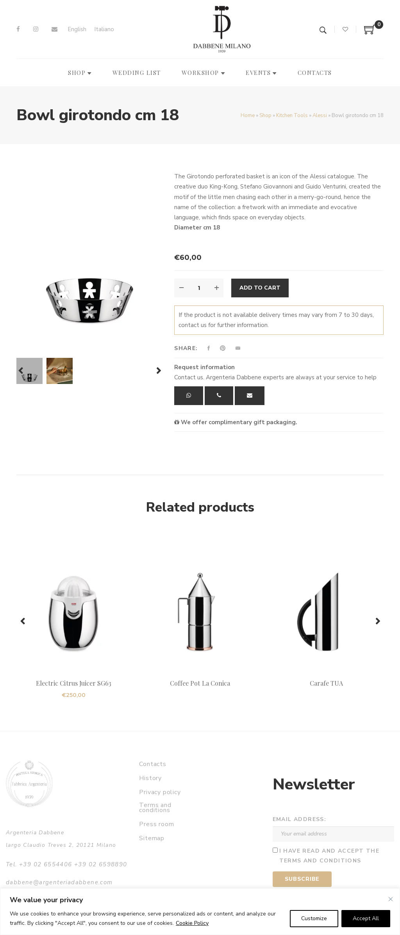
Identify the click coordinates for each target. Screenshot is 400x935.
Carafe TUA (326, 683)
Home (248, 115)
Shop (265, 115)
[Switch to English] (77, 29)
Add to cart (259, 288)
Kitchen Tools (292, 115)
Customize (314, 918)
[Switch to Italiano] (104, 29)
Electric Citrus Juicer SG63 (73, 683)
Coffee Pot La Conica (200, 683)
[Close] (390, 899)
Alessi (319, 115)
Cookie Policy (192, 923)
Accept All (366, 918)
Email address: (300, 819)
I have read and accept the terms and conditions (329, 855)
